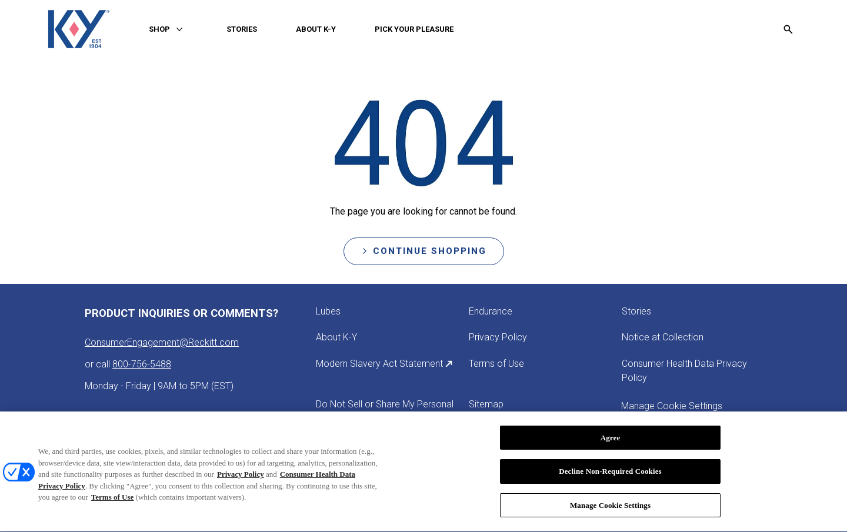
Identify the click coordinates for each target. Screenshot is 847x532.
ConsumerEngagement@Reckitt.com (162, 342)
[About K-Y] (336, 337)
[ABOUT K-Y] (315, 29)
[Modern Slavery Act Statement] (384, 364)
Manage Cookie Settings (610, 508)
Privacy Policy (240, 477)
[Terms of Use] (496, 364)
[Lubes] (328, 311)
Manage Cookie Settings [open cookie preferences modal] (671, 405)
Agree (611, 440)
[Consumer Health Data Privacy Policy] (691, 371)
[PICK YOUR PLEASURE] (414, 29)
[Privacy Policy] (498, 337)
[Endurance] (490, 311)
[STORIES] (242, 29)
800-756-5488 (141, 364)
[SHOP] (159, 29)
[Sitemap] (486, 404)
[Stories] (636, 311)
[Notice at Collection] (662, 337)
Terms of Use (112, 500)
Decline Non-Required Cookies (610, 474)
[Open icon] (788, 29)
